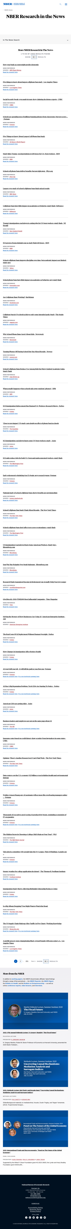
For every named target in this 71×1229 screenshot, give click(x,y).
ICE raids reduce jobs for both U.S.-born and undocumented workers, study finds (32, 458)
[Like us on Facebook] (41, 1217)
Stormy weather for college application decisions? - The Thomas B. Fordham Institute (34, 871)
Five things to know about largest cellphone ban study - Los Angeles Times (30, 82)
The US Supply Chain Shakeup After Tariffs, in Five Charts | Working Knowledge (32, 923)
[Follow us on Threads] (37, 1217)
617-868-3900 (35, 1194)
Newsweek (13, 339)
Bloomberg (13, 552)
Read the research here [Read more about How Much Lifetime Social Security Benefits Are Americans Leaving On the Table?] (10, 107)
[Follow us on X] (26, 1217)
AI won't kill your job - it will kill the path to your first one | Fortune (27, 669)
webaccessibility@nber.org (35, 1197)
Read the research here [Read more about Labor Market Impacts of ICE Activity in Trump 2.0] (10, 161)
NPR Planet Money (15, 70)
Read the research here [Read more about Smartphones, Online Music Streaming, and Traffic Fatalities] (10, 913)
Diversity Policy (35, 1209)
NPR (11, 394)
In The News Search (11, 40)
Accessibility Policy (35, 1207)
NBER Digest (48, 981)
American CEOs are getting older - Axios (17, 703)
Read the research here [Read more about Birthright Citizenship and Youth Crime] (10, 896)
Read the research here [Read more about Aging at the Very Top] (10, 711)
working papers (17, 979)
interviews (38, 985)
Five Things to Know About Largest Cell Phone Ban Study (24, 136)
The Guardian (14, 429)
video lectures (26, 985)
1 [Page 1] (15, 961)
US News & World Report (17, 142)
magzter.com (14, 322)
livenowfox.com (15, 285)
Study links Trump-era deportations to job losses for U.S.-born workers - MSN (31, 154)
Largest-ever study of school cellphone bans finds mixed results (26, 188)
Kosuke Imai (26, 1099)
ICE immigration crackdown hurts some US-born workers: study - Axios (29, 440)
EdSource (13, 211)
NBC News (13, 194)
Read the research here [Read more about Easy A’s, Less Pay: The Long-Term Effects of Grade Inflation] (10, 861)
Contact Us (35, 1188)
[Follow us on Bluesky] (34, 1217)
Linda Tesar (40, 1159)
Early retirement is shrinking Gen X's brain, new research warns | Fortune (29, 475)
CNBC (11, 105)
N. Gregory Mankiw (18, 1039)
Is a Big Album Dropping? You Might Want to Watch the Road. (25, 906)
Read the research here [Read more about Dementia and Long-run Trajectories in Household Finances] (10, 72)
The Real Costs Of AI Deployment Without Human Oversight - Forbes (28, 634)
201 (27, 961)
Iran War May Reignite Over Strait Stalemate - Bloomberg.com (25, 564)
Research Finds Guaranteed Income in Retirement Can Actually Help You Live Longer (34, 582)
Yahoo (12, 268)
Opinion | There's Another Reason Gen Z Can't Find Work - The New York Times (32, 758)
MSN (11, 159)
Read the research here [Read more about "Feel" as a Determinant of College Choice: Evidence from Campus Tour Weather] (10, 842)
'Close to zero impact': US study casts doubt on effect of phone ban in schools (31, 423)
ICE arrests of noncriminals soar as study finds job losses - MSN (26, 243)
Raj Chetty (16, 1099)
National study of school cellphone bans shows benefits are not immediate (30, 493)
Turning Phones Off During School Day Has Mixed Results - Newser (27, 351)
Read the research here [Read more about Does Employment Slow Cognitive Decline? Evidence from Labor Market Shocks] (10, 483)
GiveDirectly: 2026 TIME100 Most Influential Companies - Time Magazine (30, 599)
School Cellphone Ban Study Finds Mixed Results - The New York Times (29, 510)
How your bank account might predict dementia (21, 64)
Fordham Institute (15, 877)
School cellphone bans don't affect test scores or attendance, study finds (29, 527)
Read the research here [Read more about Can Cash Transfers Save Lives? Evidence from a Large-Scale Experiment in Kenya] (10, 607)
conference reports (14, 985)
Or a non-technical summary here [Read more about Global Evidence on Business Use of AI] (28, 676)
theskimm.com (14, 302)
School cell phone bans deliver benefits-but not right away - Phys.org (28, 171)
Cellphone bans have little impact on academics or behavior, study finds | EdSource (33, 206)
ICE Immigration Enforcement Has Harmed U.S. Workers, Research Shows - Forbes (33, 406)
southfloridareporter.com (17, 587)
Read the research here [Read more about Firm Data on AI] (10, 676)
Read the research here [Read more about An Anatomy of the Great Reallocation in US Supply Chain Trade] (10, 931)
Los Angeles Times (16, 87)
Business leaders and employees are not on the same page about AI (27, 721)
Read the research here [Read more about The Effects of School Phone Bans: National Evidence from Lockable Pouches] (10, 89)
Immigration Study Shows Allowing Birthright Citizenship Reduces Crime (30, 889)
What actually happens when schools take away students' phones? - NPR (29, 388)
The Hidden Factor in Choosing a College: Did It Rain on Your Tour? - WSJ (30, 834)
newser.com (13, 357)
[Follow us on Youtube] (45, 1217)
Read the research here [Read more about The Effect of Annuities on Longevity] (10, 589)
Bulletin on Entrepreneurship (34, 983)
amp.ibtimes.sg (14, 377)
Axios (11, 446)
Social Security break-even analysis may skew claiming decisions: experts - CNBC (32, 99)
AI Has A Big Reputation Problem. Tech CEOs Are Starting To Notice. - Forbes (31, 686)
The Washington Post (16, 463)
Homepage (35, 1203)
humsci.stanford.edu (16, 498)
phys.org (12, 176)
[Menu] (66, 4)
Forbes (12, 411)
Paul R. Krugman (29, 1159)
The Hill (12, 726)
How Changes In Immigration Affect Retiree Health (22, 651)
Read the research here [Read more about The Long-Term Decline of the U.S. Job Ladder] (10, 765)
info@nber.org (35, 1195)
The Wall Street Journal (17, 840)
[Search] (60, 4)
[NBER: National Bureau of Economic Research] (15, 4)
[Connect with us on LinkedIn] (30, 1217)
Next (33, 961)
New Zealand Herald (16, 231)
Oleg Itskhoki (17, 1159)
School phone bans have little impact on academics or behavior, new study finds (32, 280)
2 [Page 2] (20, 961)
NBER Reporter (35, 981)
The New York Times (16, 515)
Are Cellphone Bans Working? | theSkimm (18, 297)
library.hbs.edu (14, 929)
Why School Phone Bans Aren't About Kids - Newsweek (23, 334)
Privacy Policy (35, 1211)
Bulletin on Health (11, 983)
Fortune (12, 124)
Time (11, 605)
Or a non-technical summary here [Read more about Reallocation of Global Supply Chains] (28, 931)
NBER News (8, 10)
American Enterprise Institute (19, 624)
